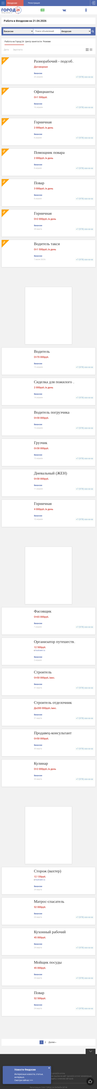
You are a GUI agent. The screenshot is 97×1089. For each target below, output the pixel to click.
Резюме (47, 41)
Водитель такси (47, 244)
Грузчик (40, 443)
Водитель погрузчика (52, 412)
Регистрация (34, 3)
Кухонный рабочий (50, 932)
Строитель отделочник (53, 702)
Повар (39, 183)
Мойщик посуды (48, 962)
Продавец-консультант (53, 733)
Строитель (43, 672)
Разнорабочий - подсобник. (56, 61)
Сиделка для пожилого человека (61, 382)
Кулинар (41, 763)
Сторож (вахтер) (47, 871)
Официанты (44, 91)
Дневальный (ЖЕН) (50, 473)
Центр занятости (33, 41)
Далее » (52, 1042)
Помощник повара (49, 152)
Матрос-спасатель (49, 901)
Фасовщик (42, 611)
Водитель (42, 351)
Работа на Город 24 (14, 41)
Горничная (43, 122)
